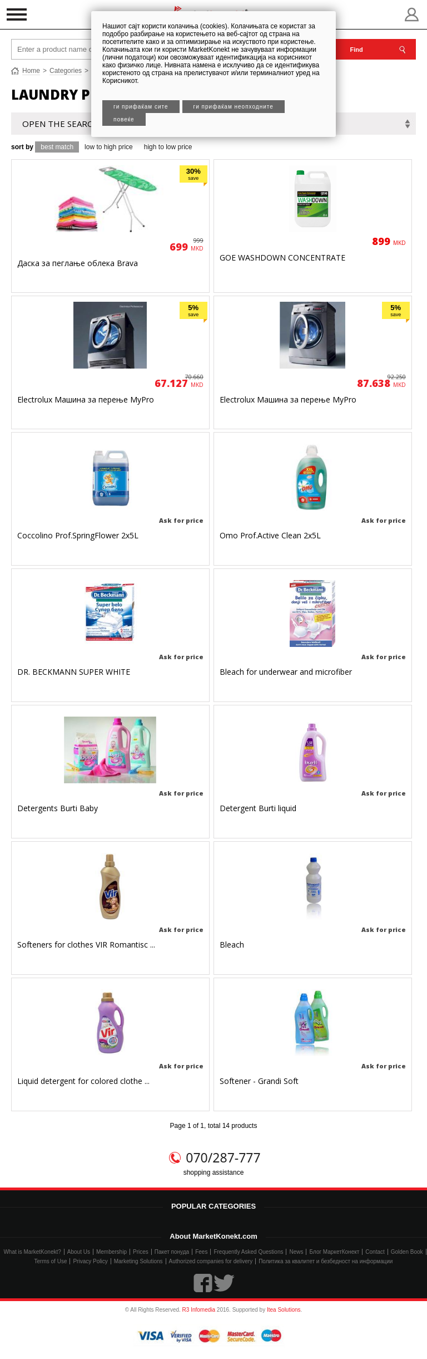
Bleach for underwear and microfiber (286, 671)
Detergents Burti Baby (57, 808)
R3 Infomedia (198, 1310)
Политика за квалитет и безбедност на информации (326, 1261)
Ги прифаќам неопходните (233, 107)
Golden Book (407, 1252)
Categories (65, 71)
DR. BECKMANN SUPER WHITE (73, 671)
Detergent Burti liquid (258, 808)
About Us (78, 1252)
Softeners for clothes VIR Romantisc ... (86, 944)
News (296, 1252)
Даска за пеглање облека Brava (77, 263)
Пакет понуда (172, 1252)
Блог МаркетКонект (334, 1252)
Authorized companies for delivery (211, 1261)
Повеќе (124, 119)
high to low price (168, 147)
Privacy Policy (90, 1261)
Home (31, 71)
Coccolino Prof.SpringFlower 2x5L (77, 535)
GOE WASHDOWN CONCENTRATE (282, 257)
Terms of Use (50, 1261)
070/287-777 (223, 1157)
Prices (140, 1252)
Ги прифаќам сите (140, 107)
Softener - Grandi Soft (259, 1081)
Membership (111, 1252)
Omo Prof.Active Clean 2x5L (270, 535)
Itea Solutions (284, 1310)
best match (57, 147)
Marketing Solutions (138, 1261)
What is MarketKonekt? (32, 1252)
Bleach (232, 944)
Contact (374, 1252)
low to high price (109, 147)
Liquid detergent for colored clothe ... (83, 1081)
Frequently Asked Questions (248, 1252)
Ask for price (181, 520)
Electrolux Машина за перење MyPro (85, 399)
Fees (201, 1252)
